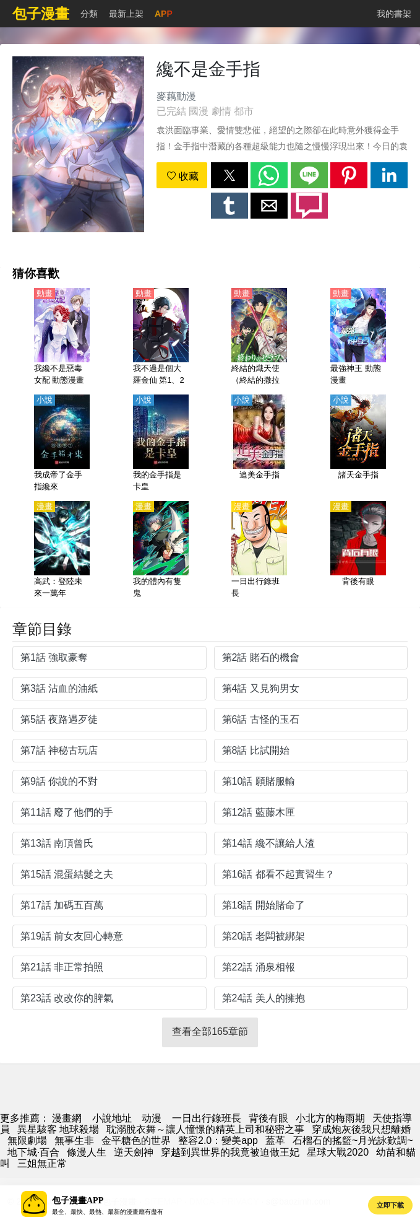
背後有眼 (268, 1118)
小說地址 (112, 1118)
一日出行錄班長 (206, 1118)
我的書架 (394, 14)
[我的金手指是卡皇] (161, 444)
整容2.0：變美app (218, 1140)
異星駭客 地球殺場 (58, 1129)
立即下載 (390, 1205)
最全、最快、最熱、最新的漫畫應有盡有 (107, 1211)
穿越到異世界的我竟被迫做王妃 (230, 1152)
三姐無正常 (42, 1163)
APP (164, 14)
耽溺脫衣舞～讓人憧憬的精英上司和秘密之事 (205, 1129)
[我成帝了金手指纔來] (62, 444)
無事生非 (74, 1140)
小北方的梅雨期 (330, 1118)
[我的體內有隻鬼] (161, 550)
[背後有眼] (358, 550)
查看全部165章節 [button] (210, 1031)
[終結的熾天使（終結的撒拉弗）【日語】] (259, 337)
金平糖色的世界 (136, 1140)
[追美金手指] (259, 444)
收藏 (182, 176)
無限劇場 (27, 1140)
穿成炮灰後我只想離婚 (361, 1129)
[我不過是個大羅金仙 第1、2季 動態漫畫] (161, 337)
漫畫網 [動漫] (67, 1118)
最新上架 (126, 14)
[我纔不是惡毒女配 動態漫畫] (62, 337)
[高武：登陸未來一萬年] (62, 550)
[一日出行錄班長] (259, 550)
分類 (89, 14)
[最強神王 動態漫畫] (358, 337)
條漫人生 (86, 1152)
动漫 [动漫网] (151, 1118)
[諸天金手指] (358, 444)
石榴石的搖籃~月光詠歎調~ (353, 1140)
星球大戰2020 (338, 1152)
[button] (229, 175)
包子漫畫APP (77, 1200)
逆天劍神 (133, 1152)
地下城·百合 (33, 1152)
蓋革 (275, 1140)
